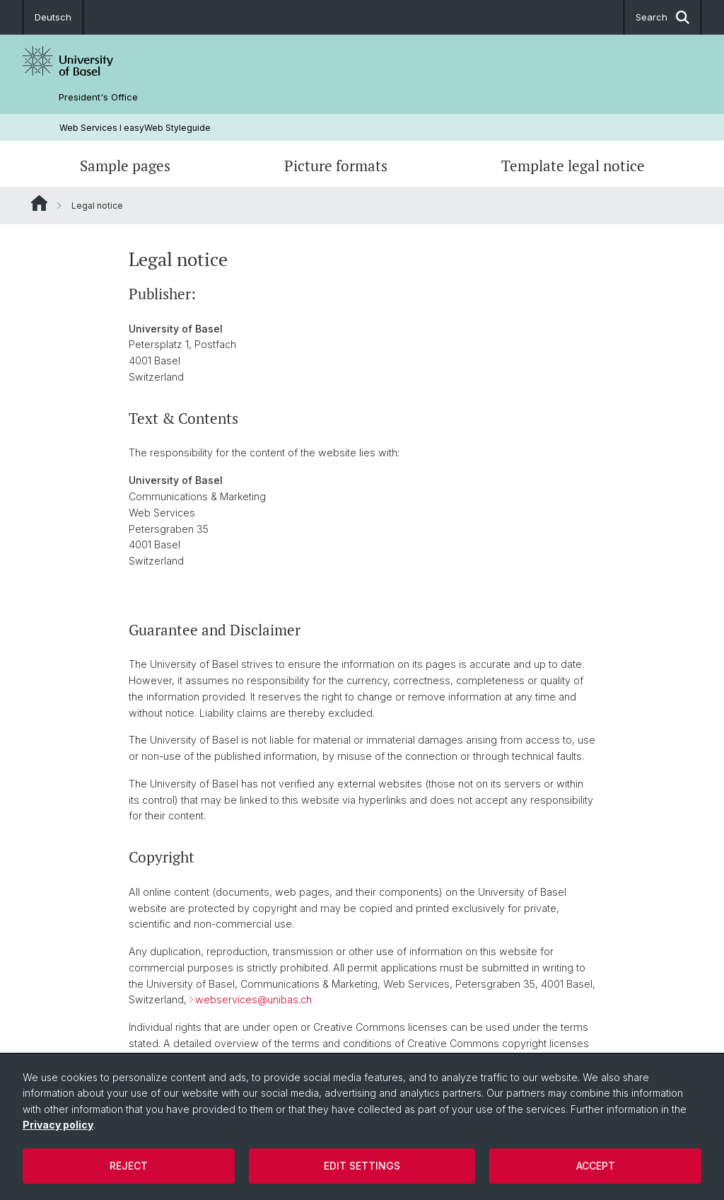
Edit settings (362, 1166)
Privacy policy (58, 1125)
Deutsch (53, 17)
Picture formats (335, 165)
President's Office (98, 97)
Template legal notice (573, 165)
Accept (595, 1166)
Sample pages (125, 165)
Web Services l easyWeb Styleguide (135, 127)
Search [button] (662, 17)
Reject (129, 1166)
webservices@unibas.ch (253, 1000)
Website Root (39, 203)
